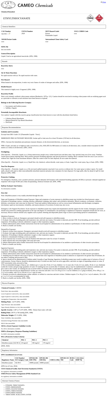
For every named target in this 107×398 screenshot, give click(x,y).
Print (103, 2)
